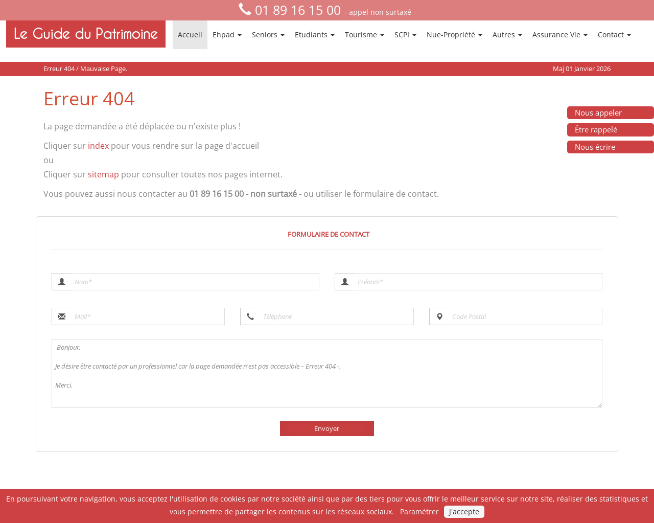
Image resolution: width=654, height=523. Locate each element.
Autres (507, 34)
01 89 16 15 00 (298, 9)
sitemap (103, 174)
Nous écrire (595, 147)
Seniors (268, 34)
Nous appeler (598, 112)
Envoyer (326, 428)
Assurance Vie (560, 34)
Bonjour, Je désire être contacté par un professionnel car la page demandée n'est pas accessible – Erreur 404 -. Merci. (327, 373)
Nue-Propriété (454, 34)
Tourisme (364, 34)
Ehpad (227, 34)
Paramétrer (419, 511)
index (98, 145)
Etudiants (315, 34)
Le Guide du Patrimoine (86, 33)
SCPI (405, 34)
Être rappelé (596, 129)
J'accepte (464, 511)
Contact (614, 34)
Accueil (190, 34)
